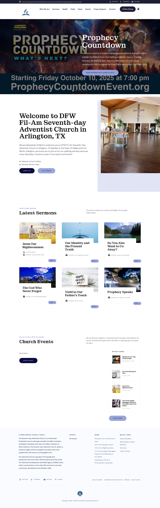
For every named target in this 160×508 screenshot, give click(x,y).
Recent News (118, 351)
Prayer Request (100, 9)
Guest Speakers (126, 439)
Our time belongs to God (129, 372)
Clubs (73, 9)
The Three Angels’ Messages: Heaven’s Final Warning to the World (129, 403)
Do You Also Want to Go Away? (116, 246)
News (80, 9)
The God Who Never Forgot (32, 289)
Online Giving (127, 9)
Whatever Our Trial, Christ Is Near (129, 357)
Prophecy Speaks (120, 292)
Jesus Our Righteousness (32, 245)
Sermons (56, 9)
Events (88, 9)
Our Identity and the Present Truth (77, 246)
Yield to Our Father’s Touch (76, 293)
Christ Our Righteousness (127, 387)
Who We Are (44, 9)
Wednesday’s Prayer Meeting (113, 480)
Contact (112, 9)
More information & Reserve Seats (100, 71)
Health (65, 9)
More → (52, 260)
